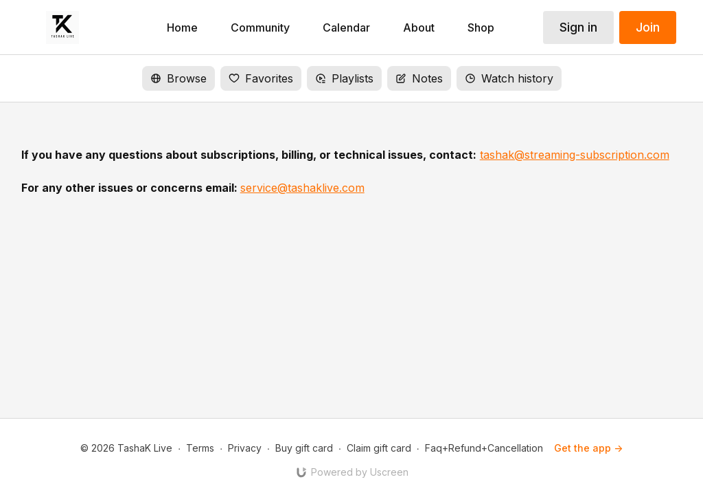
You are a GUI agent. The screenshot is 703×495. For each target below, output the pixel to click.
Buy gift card (304, 448)
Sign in (578, 27)
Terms (200, 448)
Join (648, 27)
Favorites (261, 78)
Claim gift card (379, 448)
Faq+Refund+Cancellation (484, 448)
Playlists (344, 78)
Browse (178, 78)
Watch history (509, 78)
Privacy (245, 448)
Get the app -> (588, 448)
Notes (419, 78)
